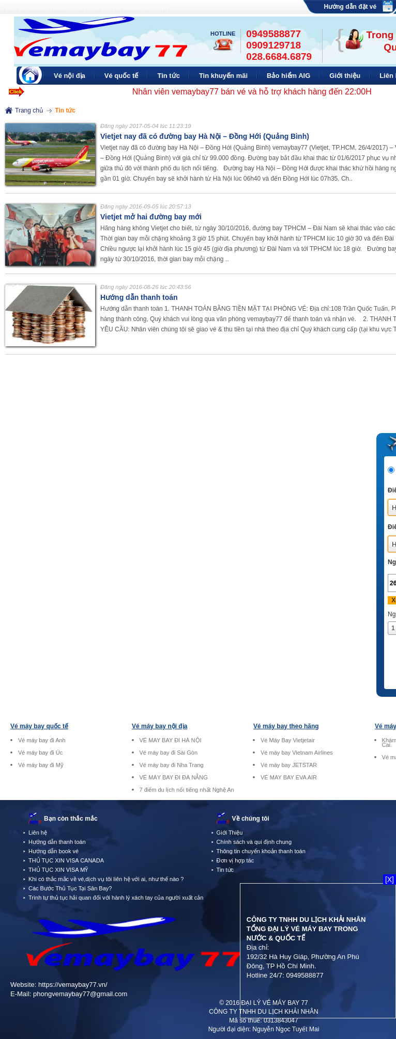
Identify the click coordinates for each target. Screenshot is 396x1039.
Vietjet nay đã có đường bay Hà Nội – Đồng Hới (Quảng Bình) (204, 136)
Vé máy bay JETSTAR (289, 765)
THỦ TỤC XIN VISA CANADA (66, 860)
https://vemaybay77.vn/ (73, 984)
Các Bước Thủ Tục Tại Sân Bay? (70, 888)
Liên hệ (37, 832)
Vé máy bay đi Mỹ (41, 765)
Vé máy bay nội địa (159, 726)
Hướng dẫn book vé (53, 851)
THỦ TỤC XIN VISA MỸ (58, 870)
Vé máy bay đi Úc (40, 752)
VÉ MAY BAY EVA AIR (289, 777)
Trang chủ (29, 110)
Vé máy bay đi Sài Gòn (169, 752)
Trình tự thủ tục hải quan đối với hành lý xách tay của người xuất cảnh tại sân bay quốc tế (142, 897)
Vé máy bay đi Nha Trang (172, 765)
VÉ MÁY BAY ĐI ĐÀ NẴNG (174, 777)
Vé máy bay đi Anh (42, 740)
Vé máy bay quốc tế (39, 726)
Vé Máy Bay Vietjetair (288, 740)
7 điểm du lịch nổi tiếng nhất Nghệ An (187, 790)
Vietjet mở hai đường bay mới (151, 217)
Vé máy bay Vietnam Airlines (297, 752)
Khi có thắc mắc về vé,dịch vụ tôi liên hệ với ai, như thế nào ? (106, 879)
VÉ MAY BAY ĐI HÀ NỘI (171, 740)
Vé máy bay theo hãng (286, 726)
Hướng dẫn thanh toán (139, 297)
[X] (389, 879)
